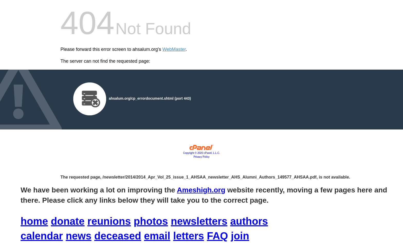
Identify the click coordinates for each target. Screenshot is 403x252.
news (78, 235)
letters (188, 235)
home (34, 221)
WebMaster (174, 49)
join (240, 235)
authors (249, 221)
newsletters (199, 221)
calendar (42, 235)
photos (151, 221)
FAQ (217, 235)
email (157, 235)
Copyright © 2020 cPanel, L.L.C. (201, 153)
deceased (117, 235)
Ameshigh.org (201, 190)
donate (68, 221)
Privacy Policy (201, 156)
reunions (109, 221)
